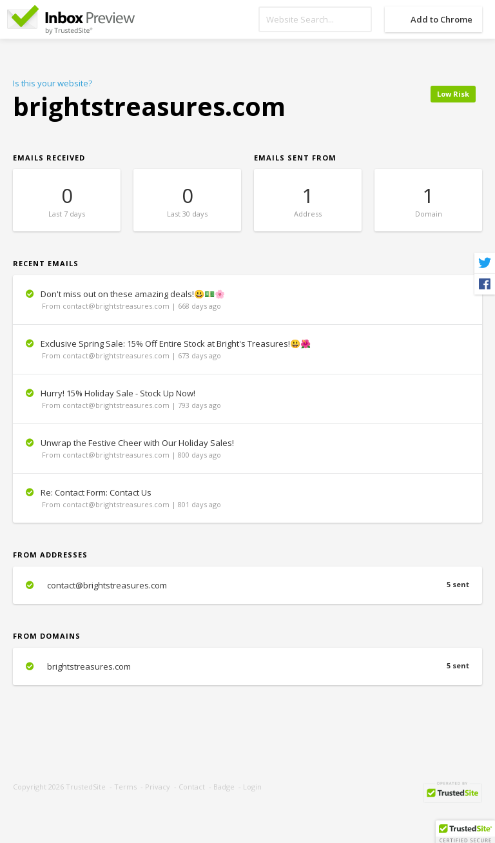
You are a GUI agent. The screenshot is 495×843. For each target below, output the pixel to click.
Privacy (157, 786)
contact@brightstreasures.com (247, 585)
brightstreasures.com (247, 666)
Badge (224, 786)
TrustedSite (86, 786)
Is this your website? (52, 83)
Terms (125, 786)
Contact (192, 786)
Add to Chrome (441, 19)
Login (252, 786)
